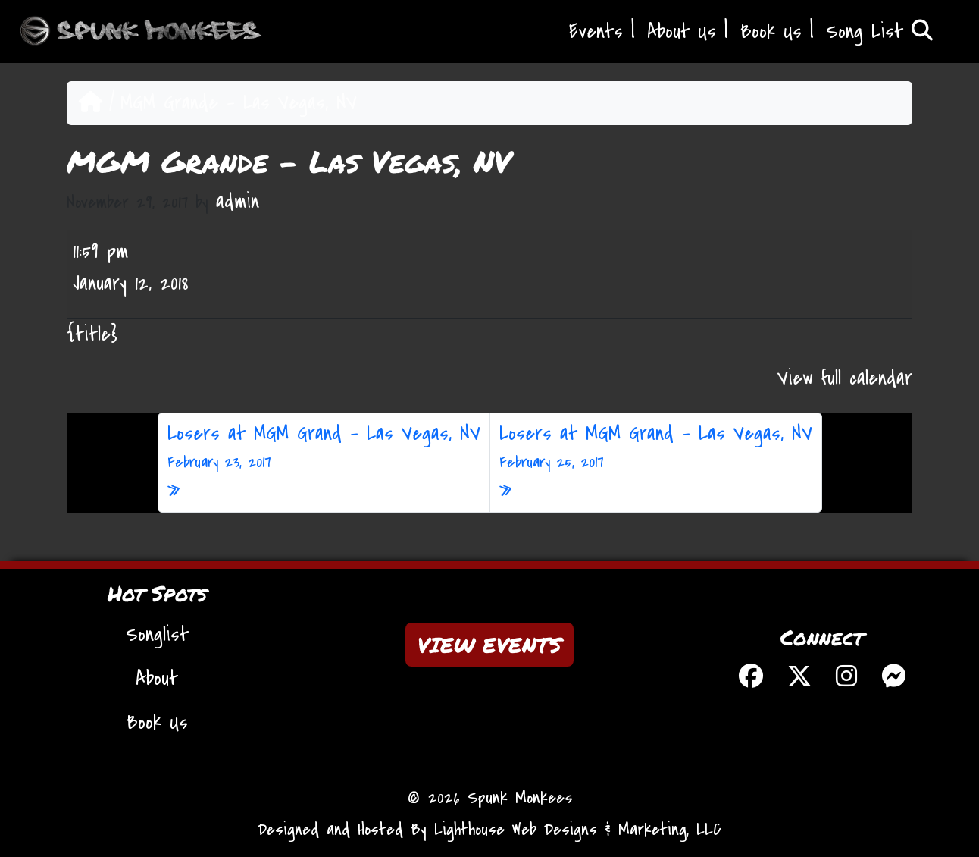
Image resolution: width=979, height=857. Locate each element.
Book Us (771, 31)
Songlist (157, 634)
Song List (879, 31)
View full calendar (844, 378)
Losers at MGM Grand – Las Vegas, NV (323, 447)
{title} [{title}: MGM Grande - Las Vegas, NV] (92, 334)
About (157, 678)
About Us (681, 31)
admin (237, 201)
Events (596, 31)
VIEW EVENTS (489, 644)
